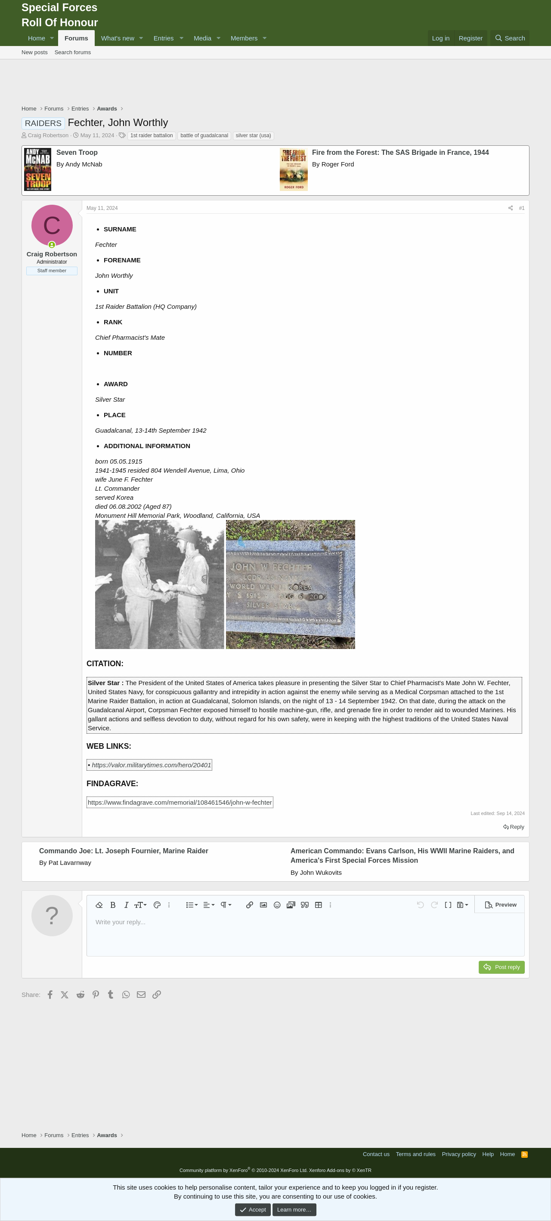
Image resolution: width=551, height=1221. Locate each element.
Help (488, 1154)
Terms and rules (416, 1154)
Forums (76, 38)
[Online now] (52, 244)
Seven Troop (77, 152)
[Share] (510, 208)
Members (244, 38)
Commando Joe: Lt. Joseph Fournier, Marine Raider (123, 851)
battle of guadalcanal (204, 135)
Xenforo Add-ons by (340, 1170)
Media (202, 38)
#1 (522, 208)
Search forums (73, 52)
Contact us (376, 1154)
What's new (117, 38)
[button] (52, 38)
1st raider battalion (151, 135)
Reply (517, 827)
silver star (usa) (253, 135)
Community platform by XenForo (244, 1170)
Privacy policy (459, 1154)
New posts (35, 52)
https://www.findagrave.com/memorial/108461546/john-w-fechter (180, 802)
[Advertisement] (275, 83)
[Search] (509, 38)
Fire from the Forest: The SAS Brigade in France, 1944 (400, 152)
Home (36, 38)
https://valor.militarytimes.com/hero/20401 (151, 765)
